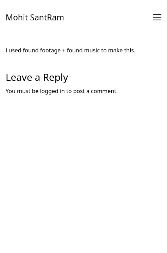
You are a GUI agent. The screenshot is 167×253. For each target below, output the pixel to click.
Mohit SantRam (35, 17)
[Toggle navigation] (157, 17)
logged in (52, 91)
